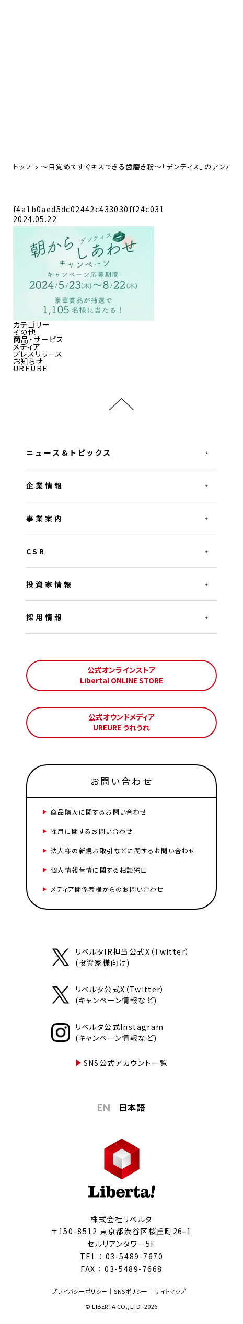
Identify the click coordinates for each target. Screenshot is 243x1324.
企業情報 (45, 485)
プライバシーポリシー (80, 1291)
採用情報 (45, 617)
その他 (24, 332)
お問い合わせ (121, 780)
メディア (27, 346)
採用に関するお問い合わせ (92, 831)
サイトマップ (170, 1291)
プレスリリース (38, 354)
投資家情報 (49, 584)
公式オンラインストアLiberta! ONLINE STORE (121, 675)
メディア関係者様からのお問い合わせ (107, 889)
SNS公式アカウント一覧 (126, 1062)
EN (104, 1107)
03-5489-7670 (134, 1256)
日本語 (132, 1107)
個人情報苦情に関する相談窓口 (99, 869)
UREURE (30, 368)
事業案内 (45, 518)
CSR (36, 551)
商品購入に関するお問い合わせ (99, 811)
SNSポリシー (131, 1291)
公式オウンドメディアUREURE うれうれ (121, 722)
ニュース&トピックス (69, 452)
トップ (22, 166)
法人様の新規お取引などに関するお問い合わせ (123, 850)
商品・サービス (38, 339)
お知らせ (28, 361)
